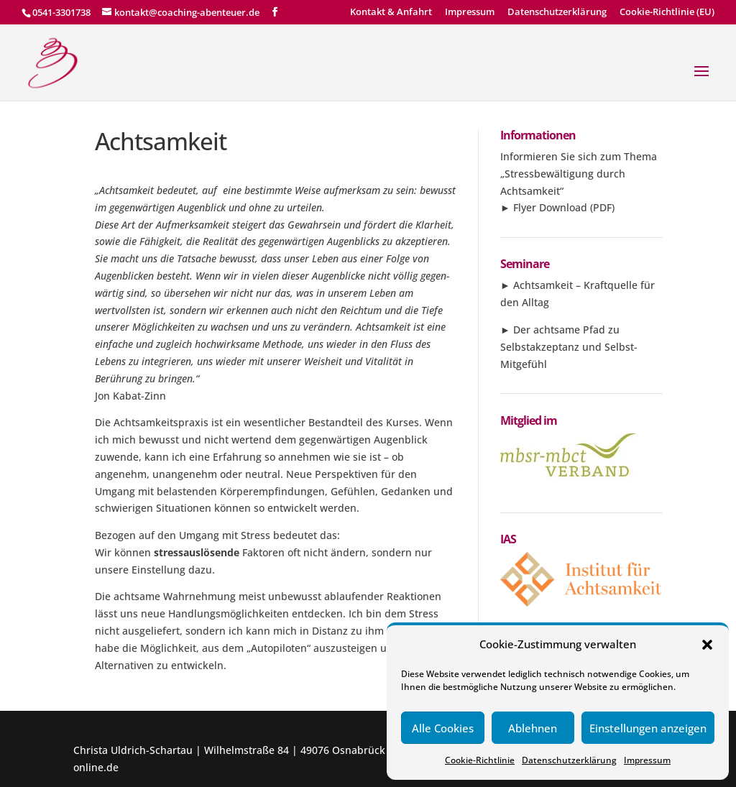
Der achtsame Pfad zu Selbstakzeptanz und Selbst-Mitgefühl (569, 347)
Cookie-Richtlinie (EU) (667, 12)
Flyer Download (550, 207)
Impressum (647, 760)
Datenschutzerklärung (569, 760)
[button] (707, 645)
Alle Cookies (443, 728)
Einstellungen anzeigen (648, 728)
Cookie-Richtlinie (480, 760)
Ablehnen (532, 728)
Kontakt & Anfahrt (391, 12)
